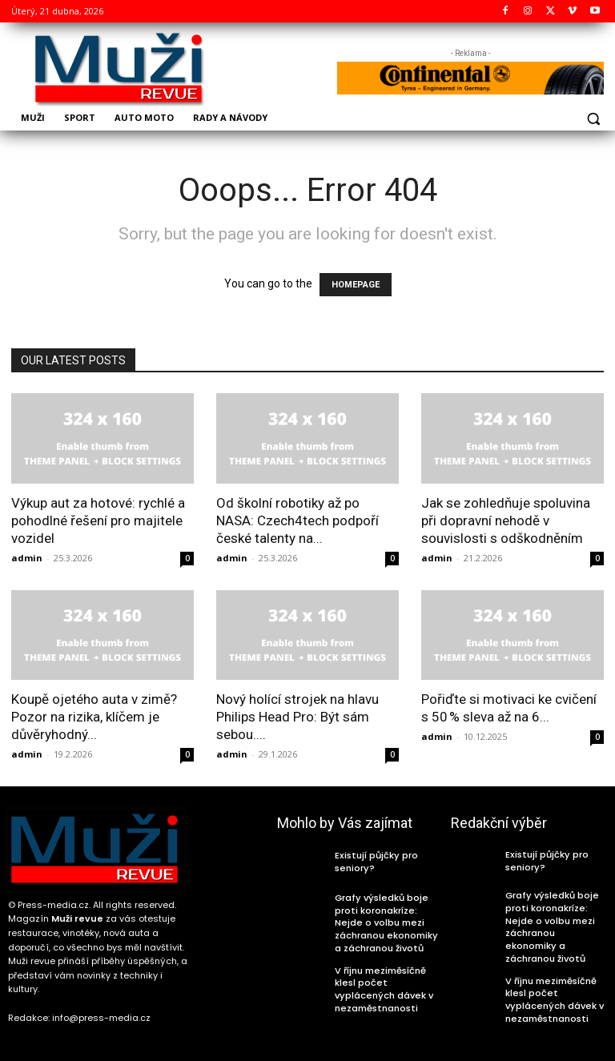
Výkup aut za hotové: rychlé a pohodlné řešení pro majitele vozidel (98, 520)
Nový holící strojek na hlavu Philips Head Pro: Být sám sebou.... (297, 716)
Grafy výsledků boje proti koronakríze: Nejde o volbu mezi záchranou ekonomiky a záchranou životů (387, 919)
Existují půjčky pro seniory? (371, 862)
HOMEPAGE (356, 284)
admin (26, 558)
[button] (593, 119)
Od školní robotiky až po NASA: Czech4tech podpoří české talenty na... (297, 520)
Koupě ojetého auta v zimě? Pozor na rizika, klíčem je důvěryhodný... (94, 716)
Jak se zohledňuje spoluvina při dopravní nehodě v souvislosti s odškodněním (505, 520)
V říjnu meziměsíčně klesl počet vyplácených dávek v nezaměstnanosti (388, 980)
